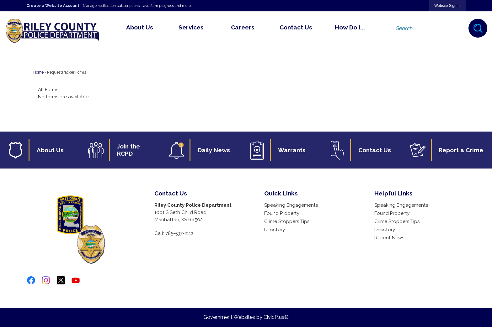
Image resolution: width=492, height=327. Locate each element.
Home (38, 72)
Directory (274, 229)
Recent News (389, 238)
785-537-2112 (179, 233)
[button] (477, 28)
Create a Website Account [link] (52, 5)
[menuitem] (139, 27)
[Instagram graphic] (46, 280)
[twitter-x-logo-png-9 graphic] (61, 280)
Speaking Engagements (291, 205)
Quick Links (281, 193)
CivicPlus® (276, 317)
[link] (447, 5)
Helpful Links (393, 193)
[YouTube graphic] (76, 280)
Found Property (281, 213)
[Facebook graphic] (31, 280)
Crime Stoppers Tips (286, 221)
